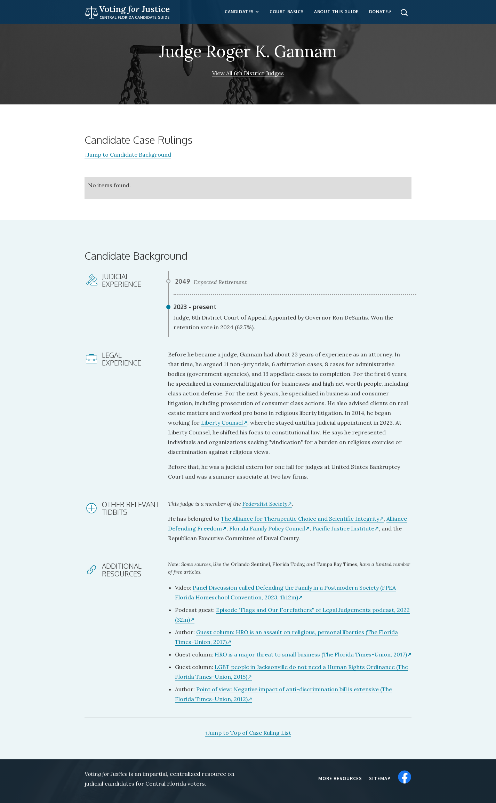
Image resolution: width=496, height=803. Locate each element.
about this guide (336, 11)
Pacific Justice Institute (343, 528)
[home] (127, 11)
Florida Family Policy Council (267, 528)
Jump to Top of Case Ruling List (248, 733)
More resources (340, 778)
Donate (378, 11)
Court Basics (287, 11)
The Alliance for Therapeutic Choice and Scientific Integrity (300, 518)
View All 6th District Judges (248, 73)
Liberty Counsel (222, 422)
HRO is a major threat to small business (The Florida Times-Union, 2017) (311, 654)
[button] (241, 12)
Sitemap (380, 778)
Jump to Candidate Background (128, 154)
